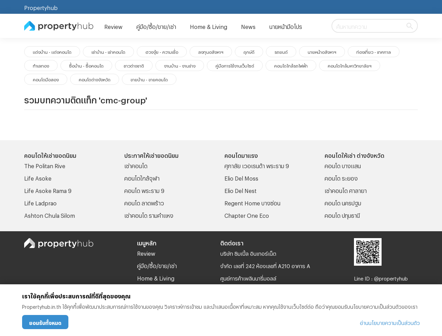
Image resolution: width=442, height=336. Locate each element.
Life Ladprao (40, 202)
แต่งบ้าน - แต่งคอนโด (52, 51)
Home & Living (208, 25)
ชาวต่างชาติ (134, 65)
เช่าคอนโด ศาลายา (346, 189)
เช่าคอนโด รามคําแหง (148, 214)
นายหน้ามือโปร (285, 25)
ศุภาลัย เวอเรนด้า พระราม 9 (256, 165)
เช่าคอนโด (135, 165)
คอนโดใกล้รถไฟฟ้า (291, 65)
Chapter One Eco (246, 214)
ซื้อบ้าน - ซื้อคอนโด (86, 65)
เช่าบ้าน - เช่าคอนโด (108, 51)
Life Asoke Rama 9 (47, 189)
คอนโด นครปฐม (343, 202)
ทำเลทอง (41, 65)
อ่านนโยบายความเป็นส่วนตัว (390, 322)
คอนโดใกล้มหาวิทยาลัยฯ (350, 65)
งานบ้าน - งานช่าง (179, 65)
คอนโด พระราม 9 (144, 189)
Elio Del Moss (241, 177)
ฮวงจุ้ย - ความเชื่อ (161, 51)
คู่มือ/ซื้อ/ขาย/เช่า (156, 25)
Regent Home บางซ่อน (252, 202)
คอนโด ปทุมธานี (342, 214)
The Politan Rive (44, 165)
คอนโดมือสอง (46, 79)
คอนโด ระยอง (341, 177)
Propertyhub (41, 6)
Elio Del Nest (240, 189)
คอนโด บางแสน (343, 165)
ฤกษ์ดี (248, 51)
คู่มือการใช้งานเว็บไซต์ (234, 65)
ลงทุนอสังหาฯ (210, 51)
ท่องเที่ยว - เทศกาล (373, 51)
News (248, 25)
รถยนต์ (281, 51)
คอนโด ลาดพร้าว (144, 202)
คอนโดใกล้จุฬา (142, 177)
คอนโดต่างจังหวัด (94, 79)
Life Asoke (37, 177)
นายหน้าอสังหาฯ (322, 51)
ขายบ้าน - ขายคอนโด (149, 79)
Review (113, 25)
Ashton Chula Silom (49, 214)
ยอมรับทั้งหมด (45, 322)
